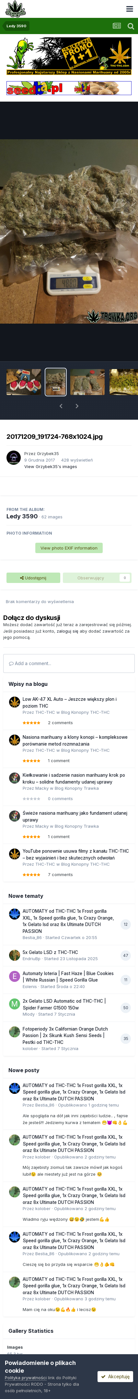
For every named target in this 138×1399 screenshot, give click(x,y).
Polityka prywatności (26, 1377)
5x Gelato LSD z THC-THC (50, 952)
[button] (61, 406)
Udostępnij (33, 578)
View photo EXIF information (69, 548)
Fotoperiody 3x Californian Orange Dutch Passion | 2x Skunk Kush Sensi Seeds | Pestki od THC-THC (65, 1035)
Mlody (29, 1014)
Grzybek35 (48, 453)
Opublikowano (88, 1105)
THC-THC (45, 712)
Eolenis (30, 986)
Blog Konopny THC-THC (85, 712)
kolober (30, 1048)
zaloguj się (67, 631)
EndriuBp (31, 958)
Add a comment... (30, 663)
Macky (42, 788)
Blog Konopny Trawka (77, 788)
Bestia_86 (32, 937)
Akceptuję (115, 1376)
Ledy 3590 (22, 516)
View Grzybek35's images (50, 466)
